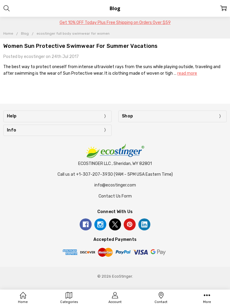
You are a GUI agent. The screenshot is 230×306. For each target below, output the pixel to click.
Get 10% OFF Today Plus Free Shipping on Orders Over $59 (115, 22)
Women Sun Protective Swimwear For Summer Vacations (80, 46)
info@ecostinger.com (115, 185)
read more (187, 73)
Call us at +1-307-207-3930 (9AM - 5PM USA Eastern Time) (115, 174)
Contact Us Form (115, 196)
